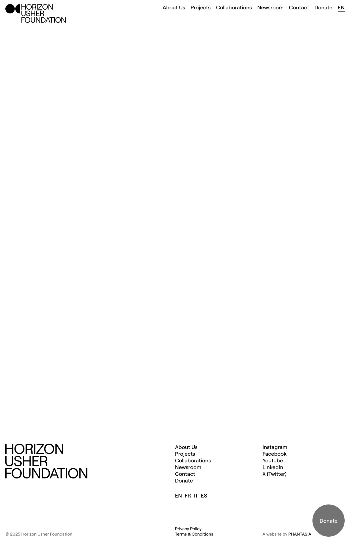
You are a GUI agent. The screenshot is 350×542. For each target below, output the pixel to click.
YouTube (273, 460)
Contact (299, 7)
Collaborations (234, 7)
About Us (174, 7)
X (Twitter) (274, 473)
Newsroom (270, 7)
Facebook (275, 453)
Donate (323, 7)
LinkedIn (273, 467)
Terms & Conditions (194, 534)
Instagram (275, 447)
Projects (200, 7)
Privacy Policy (188, 528)
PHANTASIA (299, 534)
